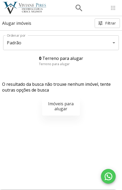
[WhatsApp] (108, 176)
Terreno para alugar (54, 64)
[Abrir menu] (113, 8)
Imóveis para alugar (61, 106)
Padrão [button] (14, 43)
